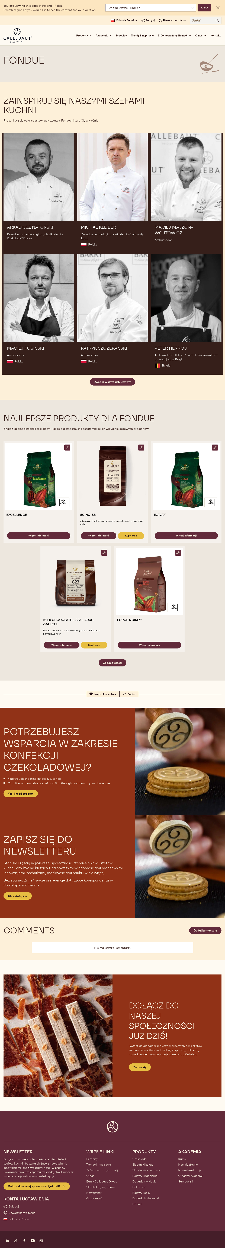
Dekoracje (139, 1187)
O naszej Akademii (190, 1176)
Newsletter (94, 1192)
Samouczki (185, 1181)
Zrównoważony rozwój (102, 1170)
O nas (90, 1176)
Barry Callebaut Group (101, 1181)
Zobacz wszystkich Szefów (112, 382)
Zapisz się (139, 1067)
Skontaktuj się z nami (100, 1187)
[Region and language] (150, 7)
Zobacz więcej (112, 663)
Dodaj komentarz (205, 930)
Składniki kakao (142, 1164)
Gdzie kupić (94, 1198)
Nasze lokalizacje (189, 1170)
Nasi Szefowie (188, 1164)
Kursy (182, 1159)
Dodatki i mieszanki (145, 1198)
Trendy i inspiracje (142, 35)
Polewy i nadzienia (145, 1176)
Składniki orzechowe (146, 1170)
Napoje (137, 1204)
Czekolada (139, 1159)
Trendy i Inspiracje (98, 1164)
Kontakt (215, 35)
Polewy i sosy (141, 1192)
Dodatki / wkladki (144, 1181)
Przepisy (121, 35)
